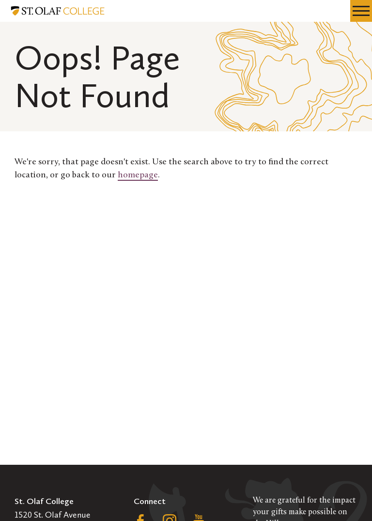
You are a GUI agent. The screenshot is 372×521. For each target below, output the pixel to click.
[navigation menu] (361, 11)
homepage (138, 175)
